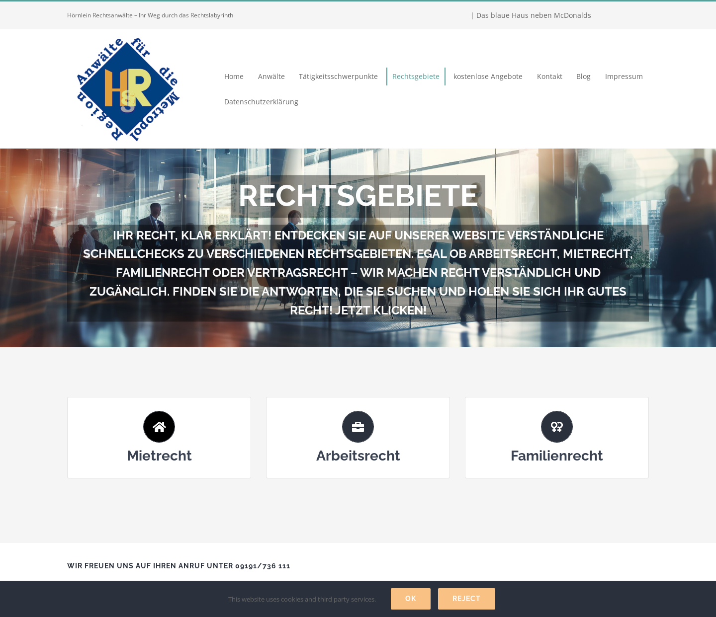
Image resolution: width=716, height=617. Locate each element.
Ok (410, 599)
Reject (466, 599)
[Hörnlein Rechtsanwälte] (126, 32)
